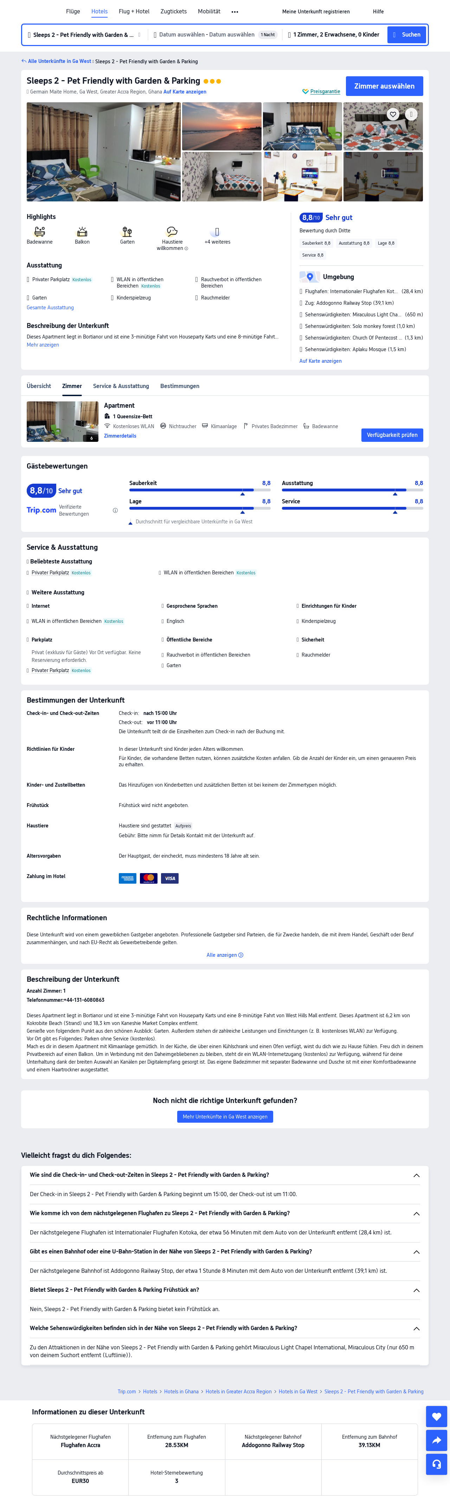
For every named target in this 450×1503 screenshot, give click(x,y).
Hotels (99, 11)
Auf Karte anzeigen (321, 361)
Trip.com (127, 1391)
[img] (104, 151)
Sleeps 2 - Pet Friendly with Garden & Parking (113, 81)
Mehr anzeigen (43, 345)
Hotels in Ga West (298, 1391)
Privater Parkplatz (50, 572)
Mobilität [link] (209, 11)
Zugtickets (174, 11)
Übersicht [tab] (39, 386)
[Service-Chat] (436, 1464)
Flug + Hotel (134, 11)
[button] (235, 11)
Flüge (73, 11)
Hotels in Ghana (181, 1391)
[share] (436, 1440)
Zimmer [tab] (72, 386)
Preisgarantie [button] (325, 91)
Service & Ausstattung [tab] (121, 386)
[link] (316, 12)
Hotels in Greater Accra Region (239, 1391)
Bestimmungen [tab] (179, 386)
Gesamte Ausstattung (50, 307)
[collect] (436, 1416)
